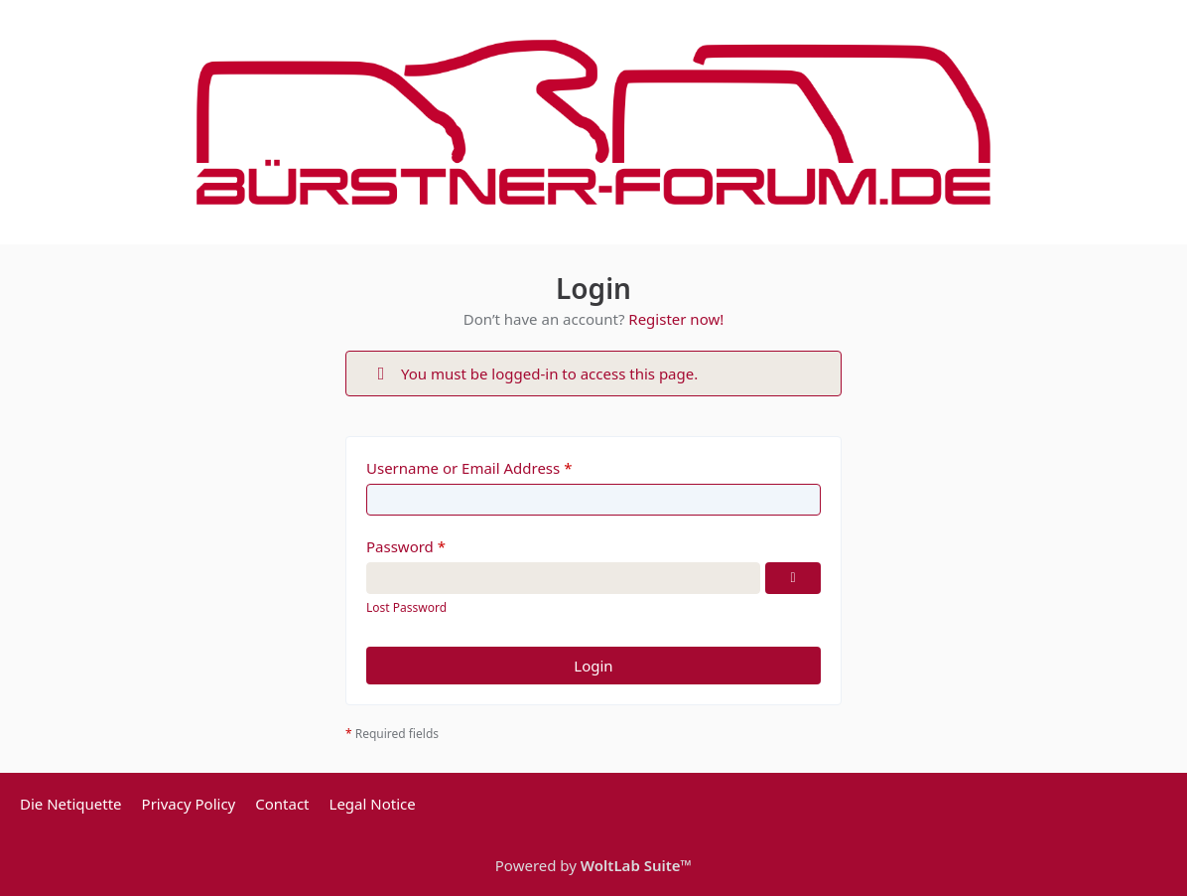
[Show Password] (793, 578)
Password (400, 546)
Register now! (676, 319)
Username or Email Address (463, 468)
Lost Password (406, 607)
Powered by (593, 865)
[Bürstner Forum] (593, 122)
